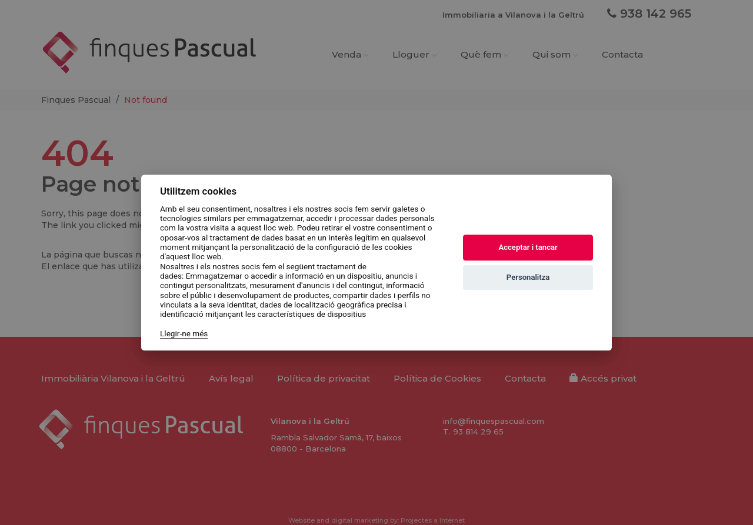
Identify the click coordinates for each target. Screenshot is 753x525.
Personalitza (528, 277)
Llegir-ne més (184, 333)
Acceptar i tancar (527, 247)
